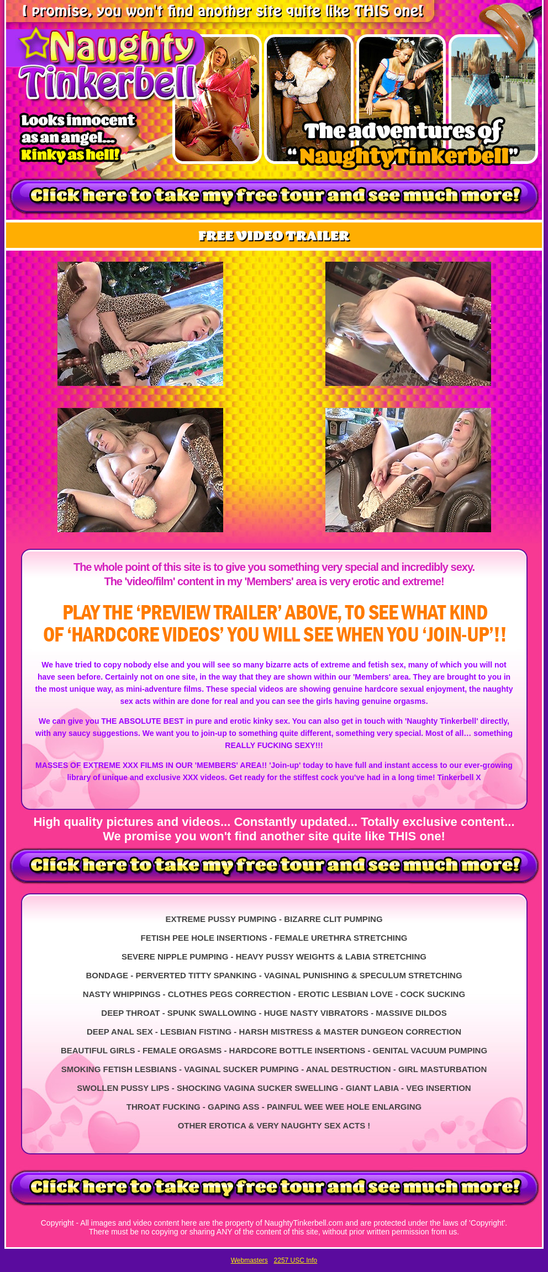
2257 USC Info (296, 1260)
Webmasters (249, 1260)
